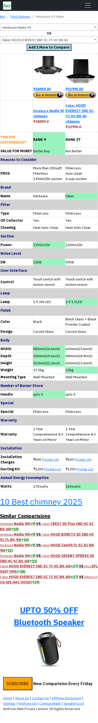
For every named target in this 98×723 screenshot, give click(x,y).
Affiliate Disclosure (66, 698)
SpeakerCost (74, 703)
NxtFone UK (27, 703)
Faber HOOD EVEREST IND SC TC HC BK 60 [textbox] (35, 40)
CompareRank (50, 703)
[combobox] (49, 27)
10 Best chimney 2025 (41, 501)
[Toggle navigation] (88, 5)
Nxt (2, 16)
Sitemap (9, 703)
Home (7, 698)
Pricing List (50, 459)
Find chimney (20, 16)
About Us (22, 698)
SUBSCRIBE (18, 683)
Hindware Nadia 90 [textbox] (16, 27)
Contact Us (40, 698)
